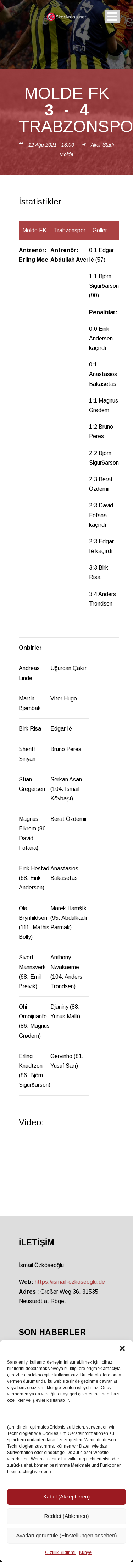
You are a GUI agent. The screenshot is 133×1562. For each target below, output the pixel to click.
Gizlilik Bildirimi (60, 1552)
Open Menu (112, 16)
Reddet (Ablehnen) (66, 1516)
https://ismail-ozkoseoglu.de (70, 1282)
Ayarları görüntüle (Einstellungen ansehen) (66, 1535)
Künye (85, 1552)
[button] (122, 1348)
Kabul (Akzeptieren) (66, 1497)
